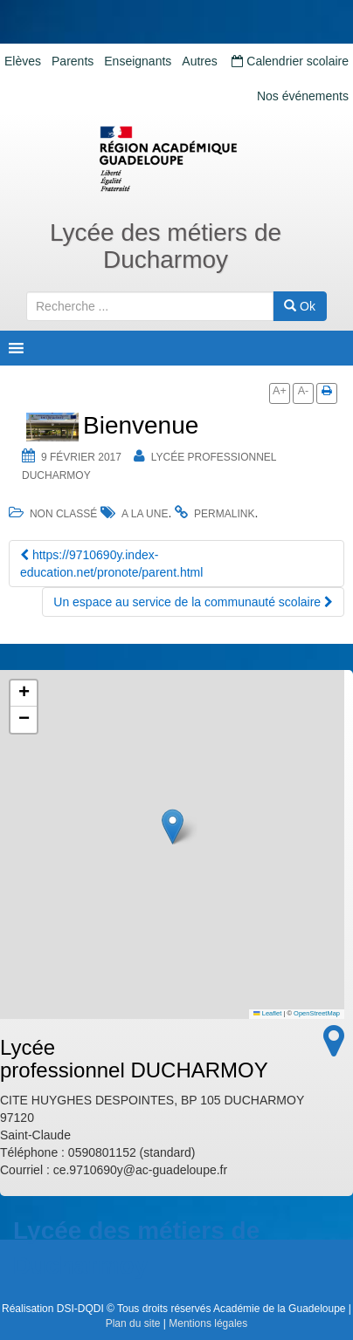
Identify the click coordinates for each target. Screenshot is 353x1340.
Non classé (63, 514)
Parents (72, 61)
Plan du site (133, 1323)
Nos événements (303, 96)
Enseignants (137, 61)
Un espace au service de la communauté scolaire (193, 602)
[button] (172, 826)
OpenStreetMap (317, 1013)
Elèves (22, 61)
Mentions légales (208, 1323)
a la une (144, 514)
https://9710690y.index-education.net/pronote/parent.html (111, 563)
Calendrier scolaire (290, 61)
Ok (299, 306)
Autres (199, 61)
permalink (224, 514)
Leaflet (267, 1013)
